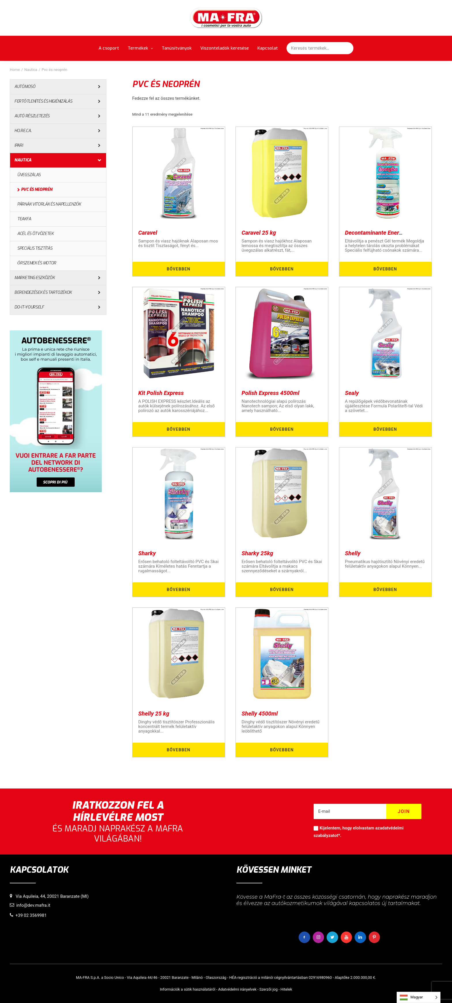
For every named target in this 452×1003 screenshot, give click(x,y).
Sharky (147, 553)
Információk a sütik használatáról (187, 989)
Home (15, 69)
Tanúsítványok (177, 48)
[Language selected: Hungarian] (418, 997)
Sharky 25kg (257, 553)
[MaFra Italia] (226, 18)
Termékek (140, 48)
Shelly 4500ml (260, 713)
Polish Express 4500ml (271, 392)
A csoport (109, 48)
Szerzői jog (268, 989)
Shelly (353, 553)
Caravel (147, 232)
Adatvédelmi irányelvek (237, 989)
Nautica (30, 69)
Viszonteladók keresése (224, 48)
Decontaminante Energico (377, 232)
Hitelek (286, 989)
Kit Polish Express (161, 392)
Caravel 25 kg (259, 232)
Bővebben (178, 269)
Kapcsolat (267, 48)
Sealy (352, 392)
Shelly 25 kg (154, 713)
